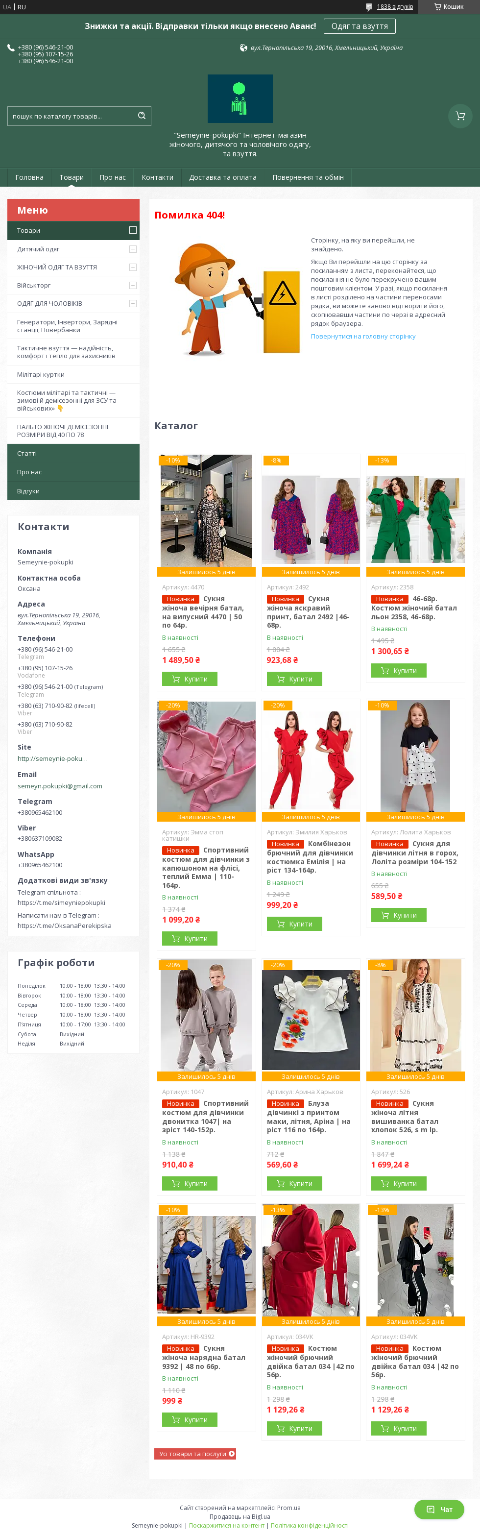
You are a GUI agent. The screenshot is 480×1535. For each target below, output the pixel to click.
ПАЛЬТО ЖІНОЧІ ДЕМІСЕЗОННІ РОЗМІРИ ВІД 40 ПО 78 (62, 430)
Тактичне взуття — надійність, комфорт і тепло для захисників (66, 351)
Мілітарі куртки (41, 374)
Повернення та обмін (308, 177)
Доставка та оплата (223, 177)
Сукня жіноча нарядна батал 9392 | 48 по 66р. (203, 1357)
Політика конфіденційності (310, 1525)
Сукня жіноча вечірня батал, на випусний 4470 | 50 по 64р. (203, 612)
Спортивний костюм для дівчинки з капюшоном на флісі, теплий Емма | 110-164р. (206, 867)
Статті (27, 453)
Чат (439, 1509)
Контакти (157, 177)
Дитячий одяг (38, 248)
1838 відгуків (395, 6)
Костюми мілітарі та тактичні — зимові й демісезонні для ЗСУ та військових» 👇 (67, 400)
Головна (29, 177)
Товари (71, 177)
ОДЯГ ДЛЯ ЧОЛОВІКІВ (49, 303)
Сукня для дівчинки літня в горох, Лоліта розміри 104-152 (414, 852)
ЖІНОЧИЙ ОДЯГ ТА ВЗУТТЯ (57, 267)
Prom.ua (289, 1508)
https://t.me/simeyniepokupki (61, 902)
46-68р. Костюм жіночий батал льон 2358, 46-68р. (414, 607)
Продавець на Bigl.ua (240, 1516)
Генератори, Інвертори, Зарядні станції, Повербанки (67, 325)
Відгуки (28, 491)
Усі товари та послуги (192, 1453)
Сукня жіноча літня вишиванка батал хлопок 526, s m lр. (404, 1116)
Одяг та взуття (360, 26)
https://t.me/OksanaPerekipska (65, 925)
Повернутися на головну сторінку (363, 336)
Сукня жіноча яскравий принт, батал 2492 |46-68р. (308, 612)
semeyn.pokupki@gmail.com (60, 786)
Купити (196, 678)
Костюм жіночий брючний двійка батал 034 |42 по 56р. (311, 1361)
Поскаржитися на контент (226, 1525)
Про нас (112, 177)
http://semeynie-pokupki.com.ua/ (54, 758)
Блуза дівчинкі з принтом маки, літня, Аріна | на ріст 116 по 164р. (309, 1116)
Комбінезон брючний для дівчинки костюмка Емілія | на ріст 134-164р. (310, 857)
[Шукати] (141, 116)
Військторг (33, 285)
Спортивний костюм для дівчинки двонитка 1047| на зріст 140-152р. (205, 1116)
